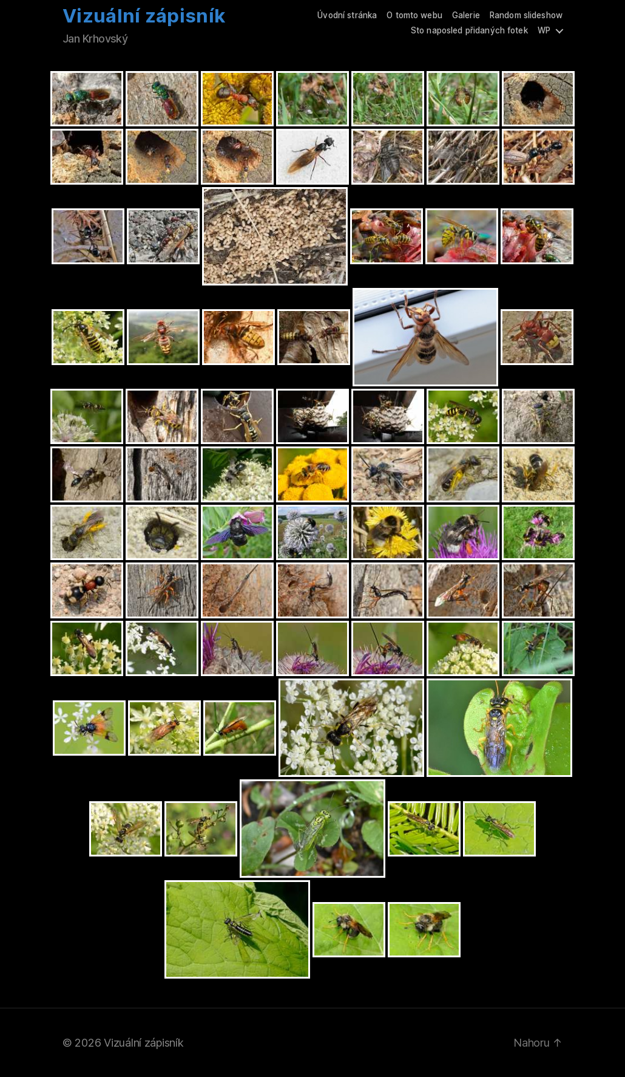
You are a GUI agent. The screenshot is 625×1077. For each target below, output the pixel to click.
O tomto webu (414, 15)
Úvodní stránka (347, 15)
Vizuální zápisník (143, 16)
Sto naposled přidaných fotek (469, 30)
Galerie (466, 15)
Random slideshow (526, 15)
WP (544, 30)
